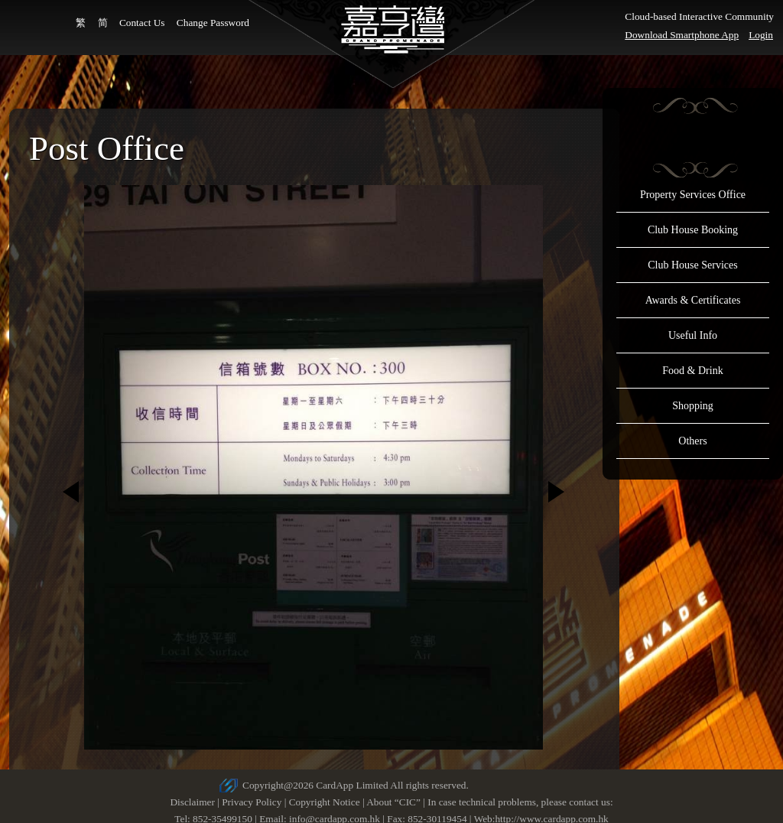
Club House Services (692, 265)
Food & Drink (692, 370)
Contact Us (142, 22)
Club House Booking (693, 230)
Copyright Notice (324, 802)
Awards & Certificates (693, 300)
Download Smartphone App (682, 35)
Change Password (213, 22)
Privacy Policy (251, 802)
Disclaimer (192, 802)
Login (761, 35)
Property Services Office (693, 194)
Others (692, 441)
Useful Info (692, 335)
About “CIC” (393, 802)
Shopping (692, 406)
